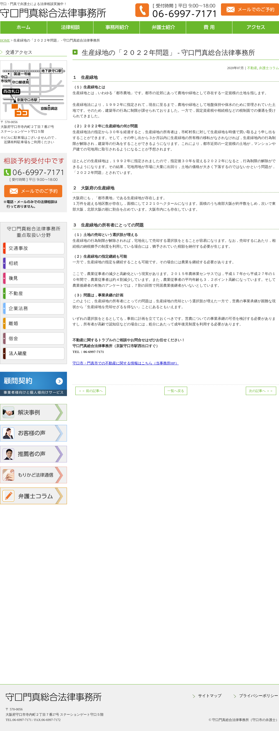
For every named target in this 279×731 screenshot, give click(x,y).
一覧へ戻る (175, 391)
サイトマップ (210, 696)
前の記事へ (90, 391)
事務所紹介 (116, 27)
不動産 (252, 68)
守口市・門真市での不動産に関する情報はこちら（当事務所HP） (126, 363)
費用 (209, 27)
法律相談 (70, 27)
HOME (5, 40)
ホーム (23, 27)
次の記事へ (261, 391)
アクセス (255, 27)
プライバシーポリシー (258, 696)
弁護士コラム (269, 68)
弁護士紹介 (163, 27)
